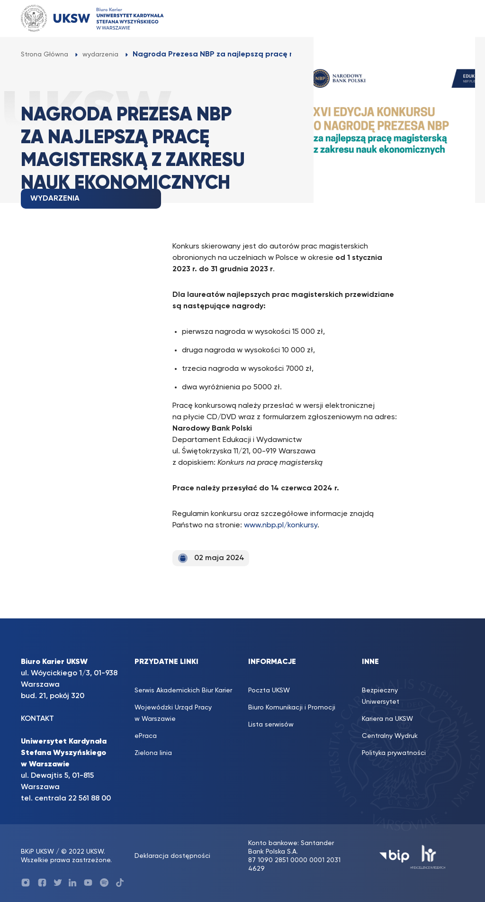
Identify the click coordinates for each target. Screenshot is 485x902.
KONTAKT (37, 719)
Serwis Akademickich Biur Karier (183, 690)
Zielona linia (153, 753)
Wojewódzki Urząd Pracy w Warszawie (173, 713)
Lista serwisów (271, 724)
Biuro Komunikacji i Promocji (291, 707)
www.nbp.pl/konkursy (280, 525)
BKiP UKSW (38, 851)
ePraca (146, 736)
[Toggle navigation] (447, 18)
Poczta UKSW (269, 690)
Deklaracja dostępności (172, 856)
